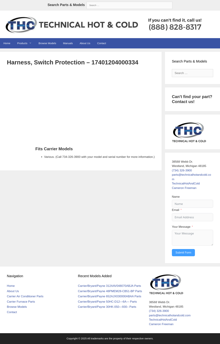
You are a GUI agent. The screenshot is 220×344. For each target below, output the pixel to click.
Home (6, 43)
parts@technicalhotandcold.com (170, 315)
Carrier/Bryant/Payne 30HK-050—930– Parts (107, 306)
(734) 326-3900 (182, 170)
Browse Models (47, 43)
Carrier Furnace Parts (21, 301)
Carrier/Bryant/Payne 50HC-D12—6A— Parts (107, 301)
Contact (101, 43)
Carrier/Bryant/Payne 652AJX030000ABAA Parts (109, 296)
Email (175, 210)
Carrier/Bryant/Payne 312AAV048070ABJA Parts (109, 285)
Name (176, 196)
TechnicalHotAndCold (186, 183)
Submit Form (183, 252)
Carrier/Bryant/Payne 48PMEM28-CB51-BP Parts (110, 291)
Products (26, 43)
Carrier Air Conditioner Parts (25, 296)
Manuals (68, 43)
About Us (85, 43)
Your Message (181, 226)
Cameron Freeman (184, 188)
